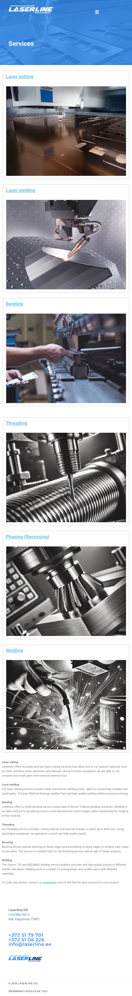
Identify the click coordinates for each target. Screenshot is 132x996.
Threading (16, 423)
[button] (97, 12)
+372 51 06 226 (26, 939)
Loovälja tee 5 (18, 914)
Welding (14, 650)
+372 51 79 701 (25, 935)
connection (50, 882)
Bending (14, 304)
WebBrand (16, 990)
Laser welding (20, 190)
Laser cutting (19, 76)
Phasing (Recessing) (27, 536)
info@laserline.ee (30, 944)
